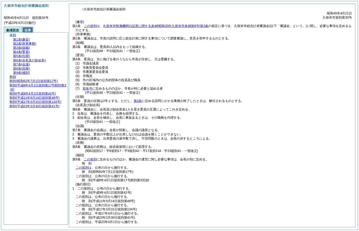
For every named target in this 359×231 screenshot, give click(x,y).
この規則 (90, 26)
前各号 (87, 88)
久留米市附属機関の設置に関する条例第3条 (155, 26)
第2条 (138, 101)
